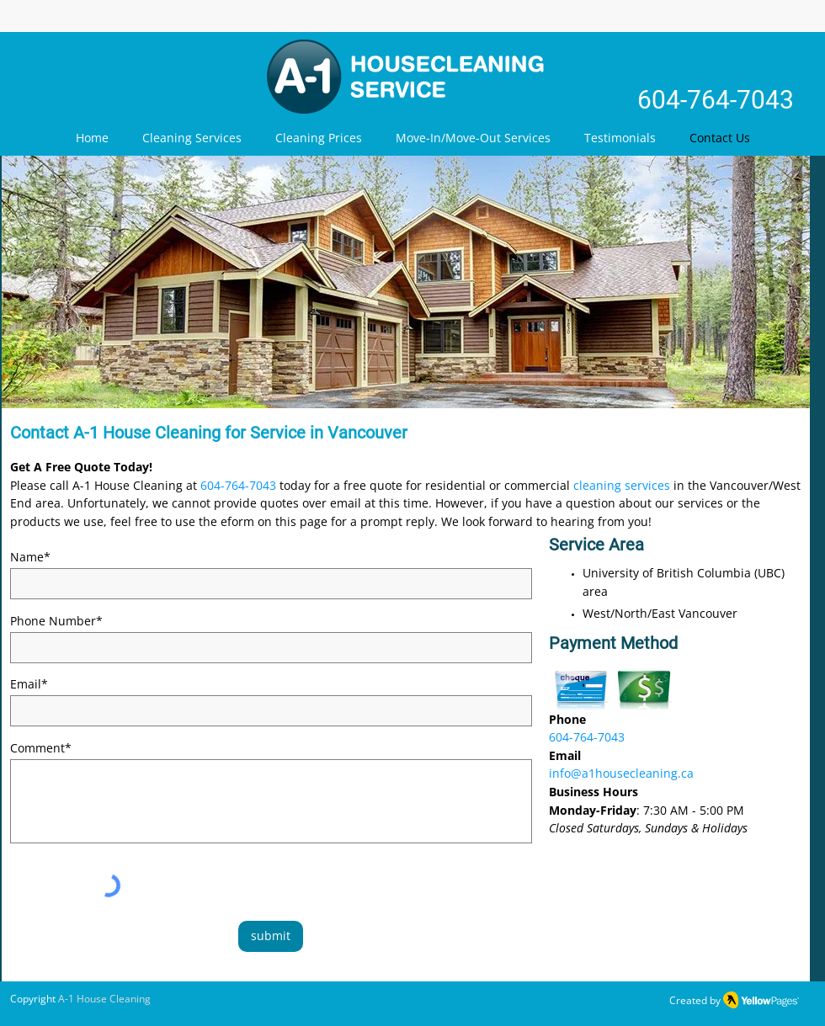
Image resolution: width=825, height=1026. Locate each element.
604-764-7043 (715, 99)
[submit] (270, 936)
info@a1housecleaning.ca (621, 773)
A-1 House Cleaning (104, 998)
